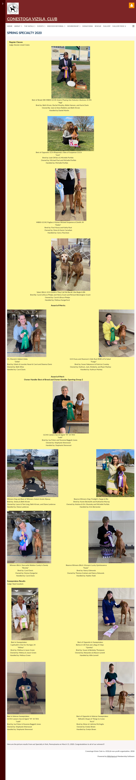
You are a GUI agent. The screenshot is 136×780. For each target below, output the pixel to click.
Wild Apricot (112, 756)
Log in (131, 5)
